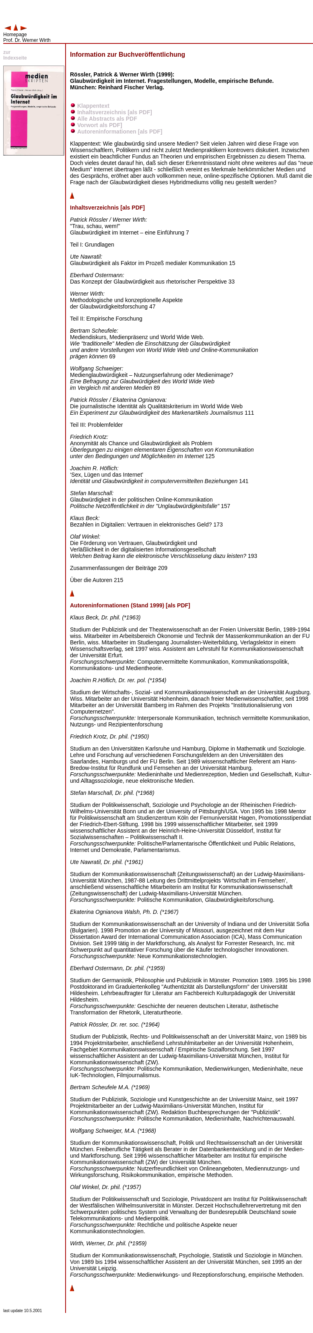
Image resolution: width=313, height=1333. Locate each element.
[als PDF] (140, 112)
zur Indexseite (15, 55)
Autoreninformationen (106, 131)
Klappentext (93, 106)
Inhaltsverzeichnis (101, 112)
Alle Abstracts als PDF (107, 118)
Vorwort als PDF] (99, 125)
